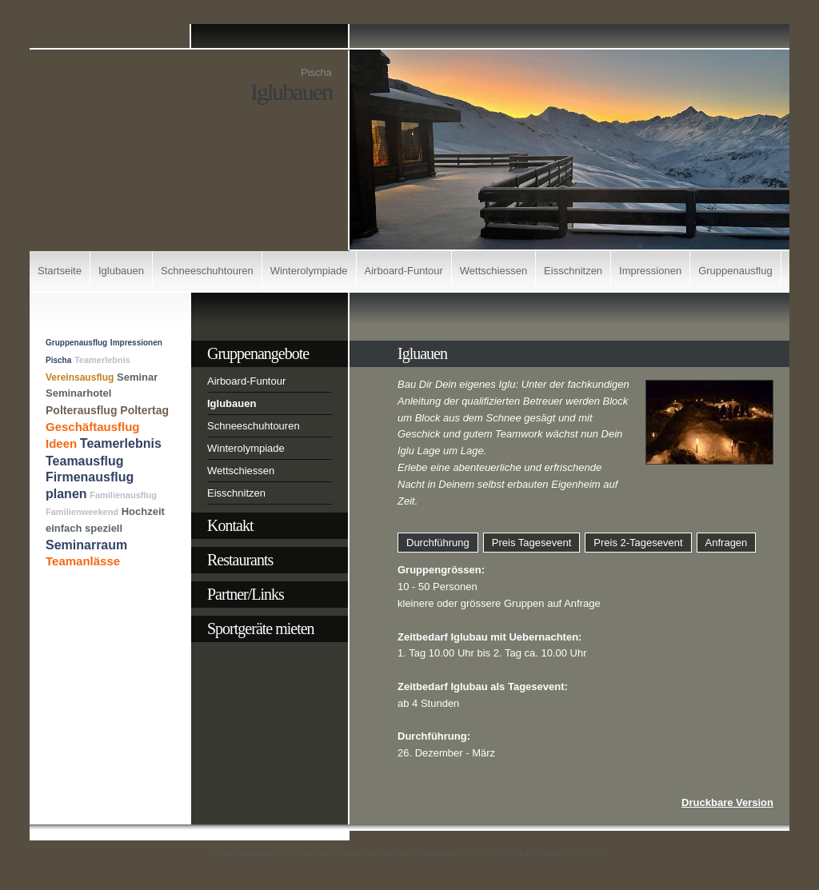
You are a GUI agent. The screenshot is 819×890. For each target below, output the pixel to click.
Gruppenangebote (258, 353)
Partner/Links (245, 594)
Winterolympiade (309, 271)
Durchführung (437, 543)
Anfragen (726, 543)
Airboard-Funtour (404, 271)
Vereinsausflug (80, 377)
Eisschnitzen (573, 271)
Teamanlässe (83, 561)
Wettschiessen (493, 271)
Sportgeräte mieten (260, 628)
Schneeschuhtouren (207, 271)
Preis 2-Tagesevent (637, 543)
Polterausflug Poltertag (107, 410)
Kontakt (230, 525)
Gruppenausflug (735, 271)
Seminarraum (86, 545)
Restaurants (240, 560)
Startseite (60, 271)
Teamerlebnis (102, 360)
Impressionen (650, 271)
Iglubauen (121, 271)
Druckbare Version (727, 802)
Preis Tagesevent (532, 543)
